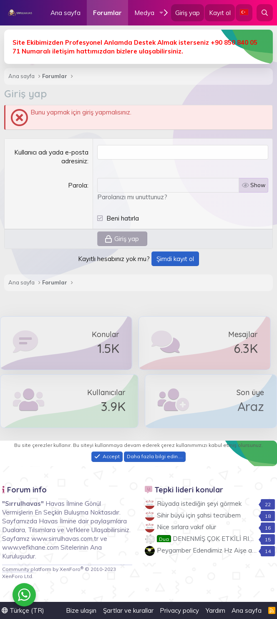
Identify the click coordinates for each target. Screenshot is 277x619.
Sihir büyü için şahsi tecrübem (199, 515)
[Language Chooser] (244, 12)
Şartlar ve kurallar (128, 610)
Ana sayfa (65, 13)
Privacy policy (179, 610)
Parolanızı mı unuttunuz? (132, 197)
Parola (77, 185)
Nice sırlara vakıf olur (186, 527)
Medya (144, 13)
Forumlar (107, 13)
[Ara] (265, 12)
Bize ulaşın (81, 610)
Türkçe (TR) (23, 610)
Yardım (215, 610)
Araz (250, 406)
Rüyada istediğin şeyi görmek (199, 503)
